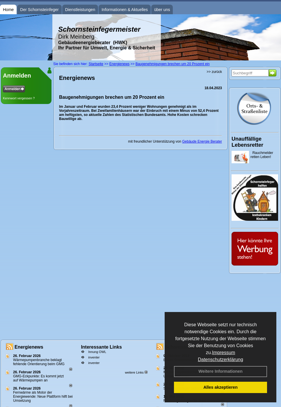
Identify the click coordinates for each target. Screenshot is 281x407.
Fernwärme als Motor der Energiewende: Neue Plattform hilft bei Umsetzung (43, 396)
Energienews (29, 347)
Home (8, 9)
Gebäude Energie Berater (202, 141)
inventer (93, 357)
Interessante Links (101, 347)
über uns (162, 9)
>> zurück (214, 72)
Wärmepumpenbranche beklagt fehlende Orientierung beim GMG (39, 362)
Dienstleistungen (80, 9)
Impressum (223, 352)
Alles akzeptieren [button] (220, 387)
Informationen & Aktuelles (125, 9)
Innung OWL (97, 352)
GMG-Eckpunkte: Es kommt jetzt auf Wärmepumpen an (38, 378)
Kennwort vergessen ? (19, 98)
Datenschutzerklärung (220, 359)
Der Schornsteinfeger (39, 9)
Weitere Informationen (220, 371)
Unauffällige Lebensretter (247, 142)
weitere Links (136, 372)
